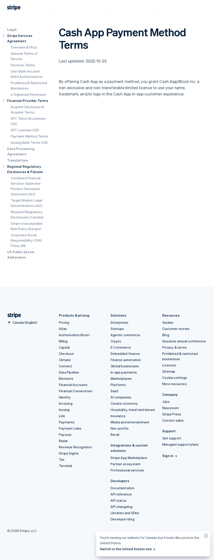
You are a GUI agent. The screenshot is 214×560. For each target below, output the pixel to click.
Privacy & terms (174, 347)
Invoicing (65, 403)
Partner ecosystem (125, 464)
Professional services (127, 470)
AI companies (121, 397)
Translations (17, 160)
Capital (64, 347)
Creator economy (124, 403)
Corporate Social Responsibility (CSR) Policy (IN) (26, 240)
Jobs (166, 401)
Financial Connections (75, 391)
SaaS (114, 391)
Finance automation (126, 360)
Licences (169, 365)
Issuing (64, 409)
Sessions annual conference (184, 341)
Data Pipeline (69, 372)
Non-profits (120, 428)
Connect (65, 366)
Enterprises (119, 322)
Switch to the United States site (128, 549)
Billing (63, 341)
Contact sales (173, 420)
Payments (67, 422)
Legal (11, 29)
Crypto (116, 341)
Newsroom (170, 408)
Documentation (123, 488)
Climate (65, 360)
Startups (117, 328)
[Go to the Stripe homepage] (12, 315)
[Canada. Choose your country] (22, 322)
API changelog (122, 506)
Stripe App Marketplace (129, 457)
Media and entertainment (130, 422)
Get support (171, 438)
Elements (66, 378)
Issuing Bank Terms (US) (29, 142)
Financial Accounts (73, 384)
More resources (174, 384)
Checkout (66, 353)
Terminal (65, 465)
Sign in (170, 455)
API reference (121, 494)
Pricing (64, 322)
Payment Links (70, 428)
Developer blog (122, 519)
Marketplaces (121, 378)
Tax (62, 459)
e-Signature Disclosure (28, 94)
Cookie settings (174, 377)
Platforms (118, 384)
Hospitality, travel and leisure (133, 409)
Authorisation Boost (74, 335)
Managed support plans (180, 444)
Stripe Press (171, 414)
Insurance (118, 416)
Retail (115, 434)
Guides (167, 322)
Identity (65, 397)
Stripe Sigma (68, 453)
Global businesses (125, 366)
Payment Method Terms (29, 136)
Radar (63, 441)
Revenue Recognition (75, 447)
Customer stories (175, 328)
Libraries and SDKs (125, 513)
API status (118, 500)
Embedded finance (125, 353)
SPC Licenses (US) (25, 130)
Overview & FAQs (24, 47)
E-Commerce (121, 347)
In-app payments (124, 372)
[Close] (205, 536)
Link (62, 416)
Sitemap (168, 371)
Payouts (65, 434)
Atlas (63, 328)
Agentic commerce (125, 335)
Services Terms (23, 65)
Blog (165, 335)
